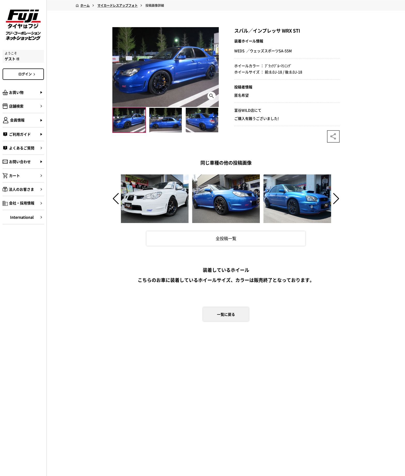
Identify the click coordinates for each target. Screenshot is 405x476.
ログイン (27, 73)
